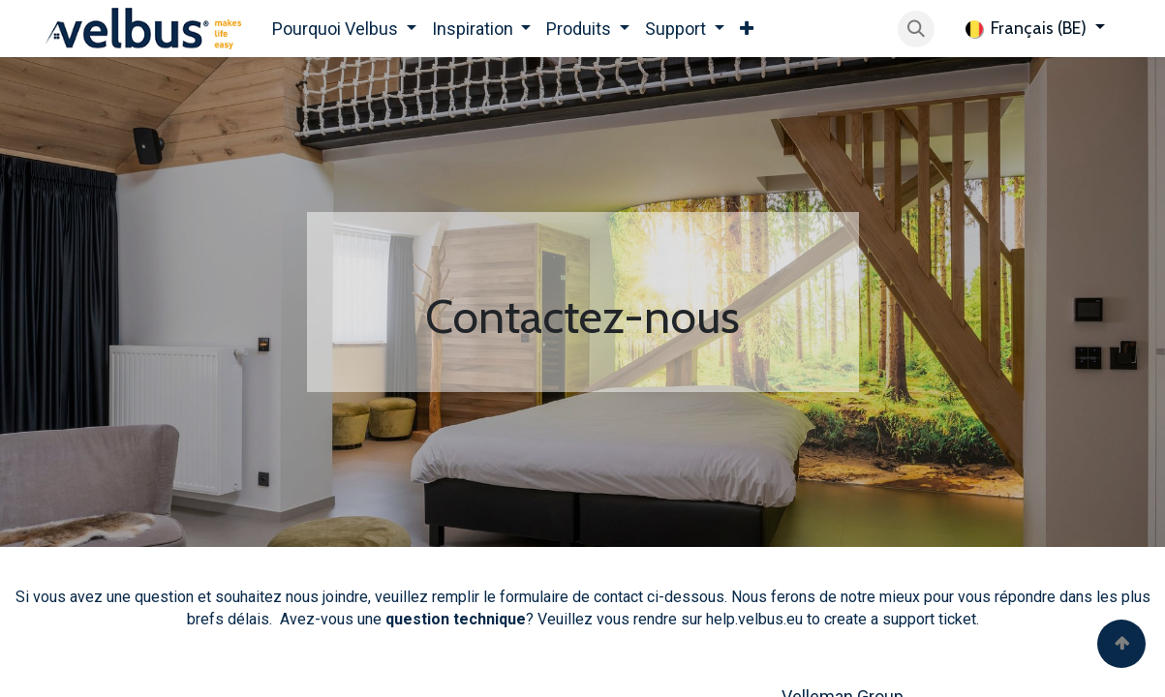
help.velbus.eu (754, 619)
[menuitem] (344, 28)
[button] (916, 29)
